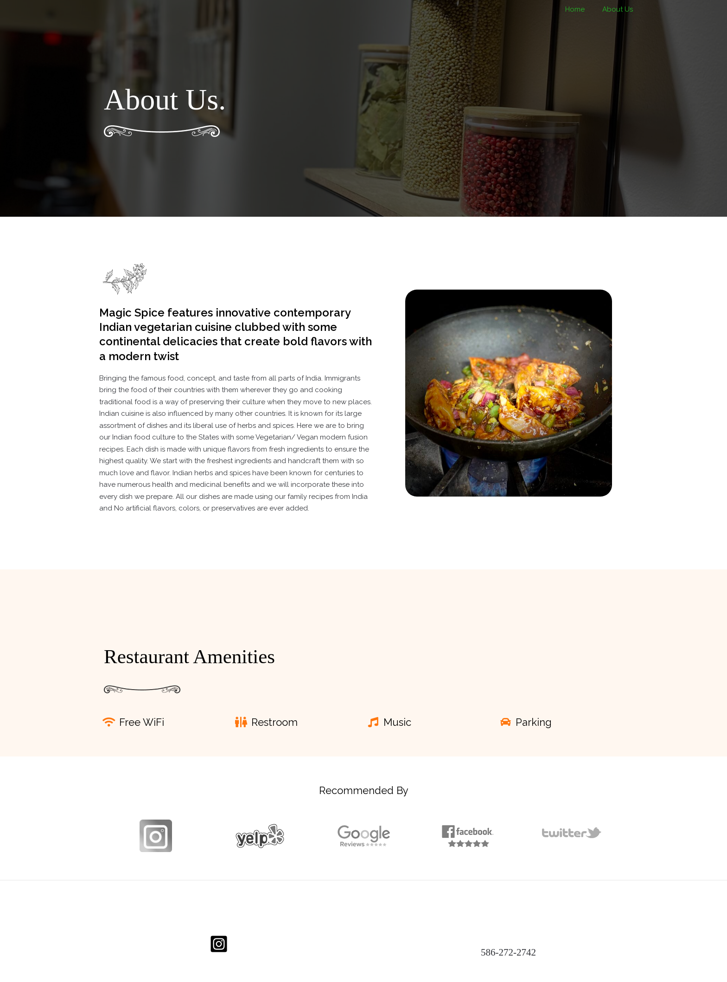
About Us (619, 9)
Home (580, 9)
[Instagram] (219, 944)
